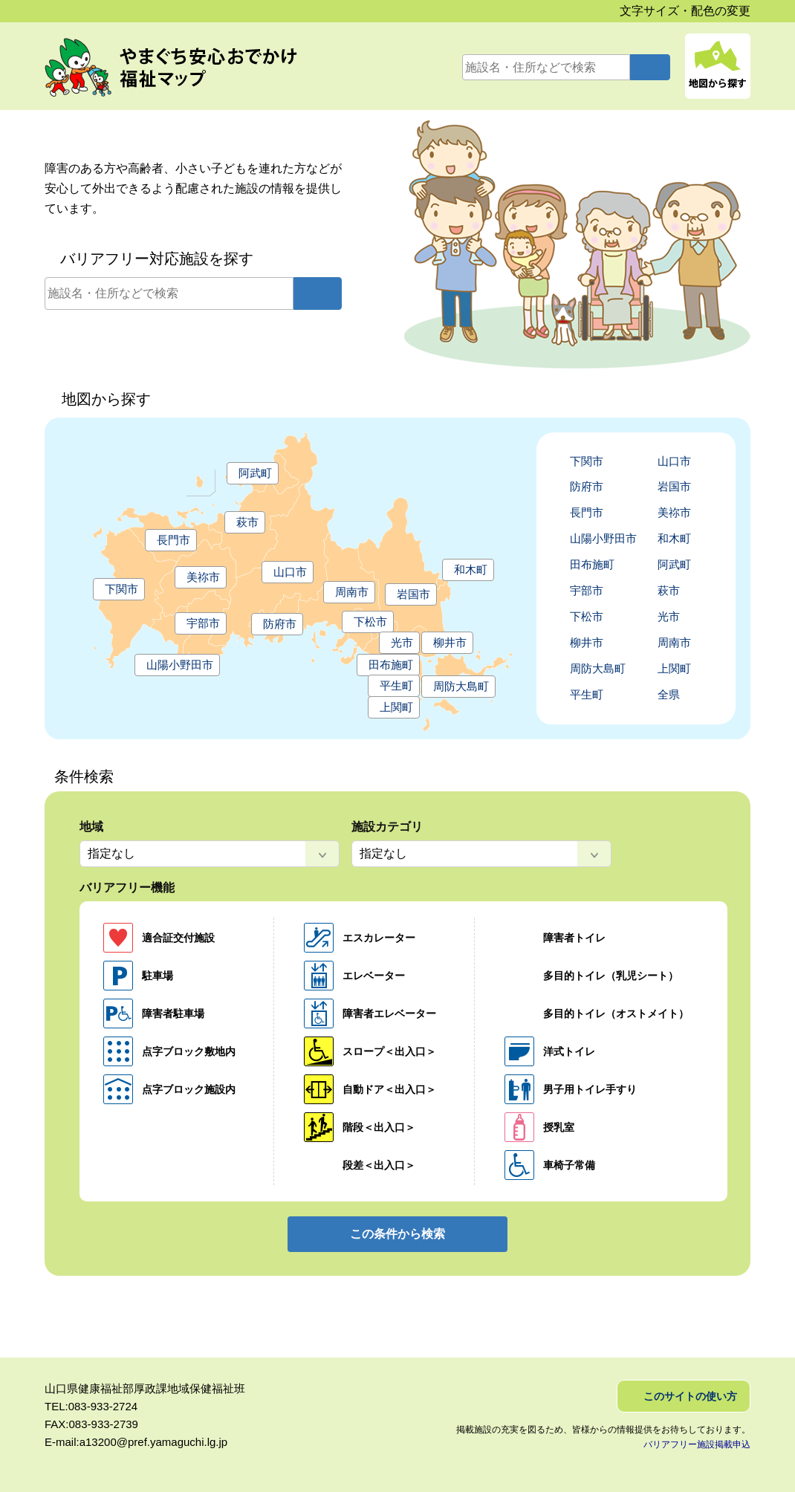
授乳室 (558, 1127)
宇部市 (203, 623)
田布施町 (391, 664)
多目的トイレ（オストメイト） (616, 1013)
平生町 (396, 685)
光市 (402, 642)
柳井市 (450, 642)
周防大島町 (461, 686)
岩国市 (413, 594)
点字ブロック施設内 (189, 1089)
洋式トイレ (569, 1051)
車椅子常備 (569, 1165)
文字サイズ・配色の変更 (685, 10)
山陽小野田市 (179, 664)
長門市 (173, 539)
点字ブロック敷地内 (189, 1051)
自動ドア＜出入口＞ (389, 1089)
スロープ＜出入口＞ (389, 1051)
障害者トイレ (574, 938)
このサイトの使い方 (690, 1396)
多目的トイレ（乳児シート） (610, 976)
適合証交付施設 (178, 938)
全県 (669, 694)
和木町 (470, 569)
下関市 (121, 589)
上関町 (396, 707)
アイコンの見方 (778, 209)
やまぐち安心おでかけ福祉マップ (186, 67)
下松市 (370, 621)
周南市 (352, 592)
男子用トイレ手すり (590, 1089)
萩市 (247, 522)
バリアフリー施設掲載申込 (696, 1444)
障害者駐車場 (173, 1013)
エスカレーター (379, 938)
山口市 (290, 571)
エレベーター (374, 976)
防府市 (279, 623)
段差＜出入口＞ (379, 1165)
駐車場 (157, 976)
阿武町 (255, 473)
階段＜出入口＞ (379, 1127)
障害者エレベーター (389, 1013)
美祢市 (203, 577)
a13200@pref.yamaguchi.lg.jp (154, 1442)
